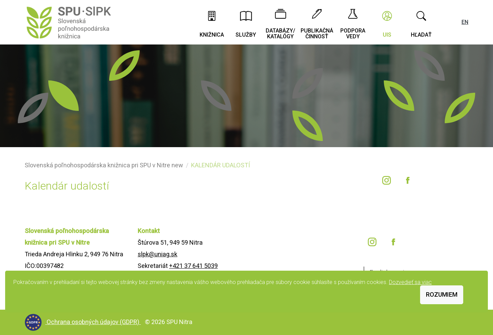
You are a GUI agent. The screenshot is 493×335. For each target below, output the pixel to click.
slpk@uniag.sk (157, 254)
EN (465, 22)
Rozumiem (441, 294)
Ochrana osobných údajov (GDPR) (94, 321)
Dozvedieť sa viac (410, 282)
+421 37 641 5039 (193, 265)
